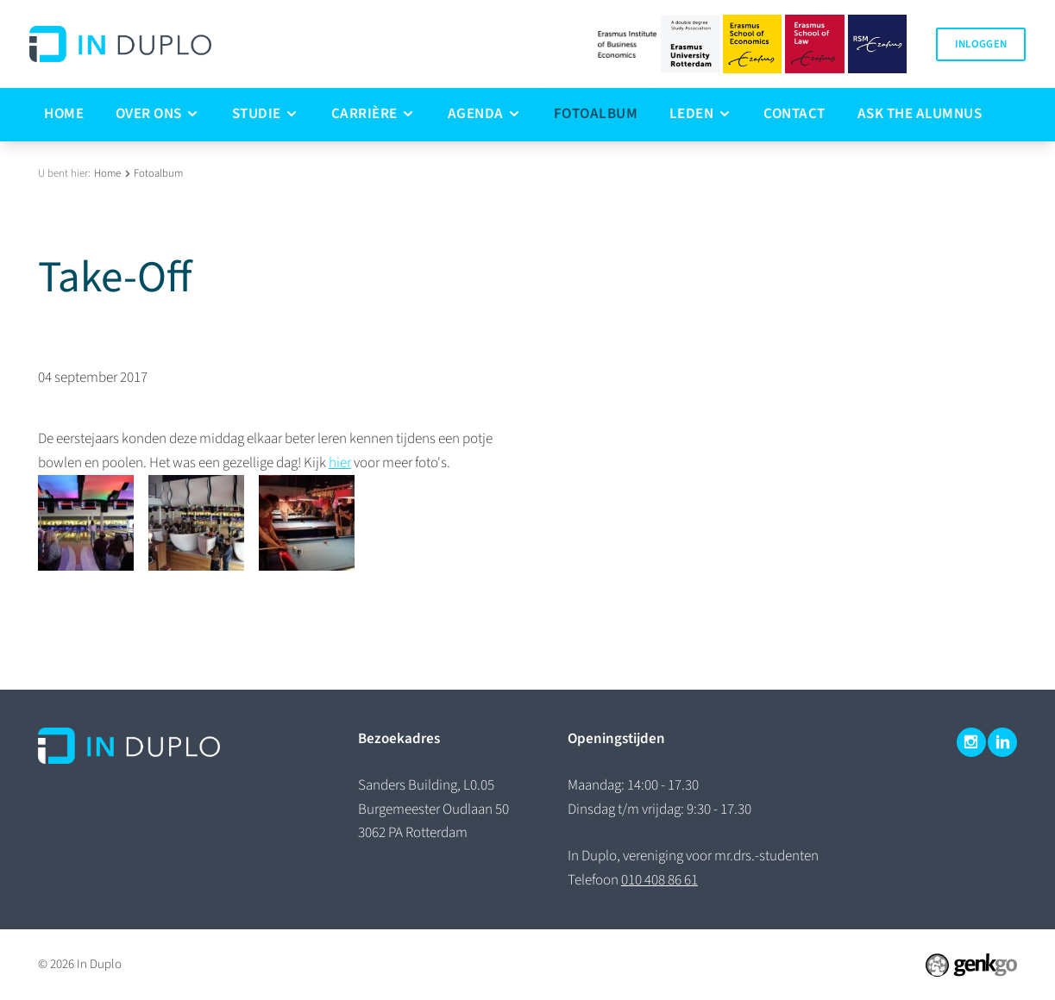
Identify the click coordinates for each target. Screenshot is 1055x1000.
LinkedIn (1002, 742)
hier (340, 463)
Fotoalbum (158, 173)
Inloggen (981, 44)
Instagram (971, 742)
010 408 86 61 (659, 880)
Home (107, 173)
